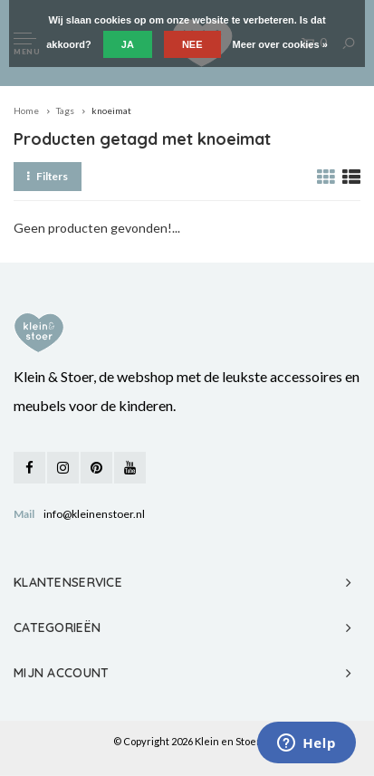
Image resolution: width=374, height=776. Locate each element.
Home (26, 110)
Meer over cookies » (280, 44)
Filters (47, 176)
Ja (127, 44)
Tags (65, 110)
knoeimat (111, 110)
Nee (192, 44)
